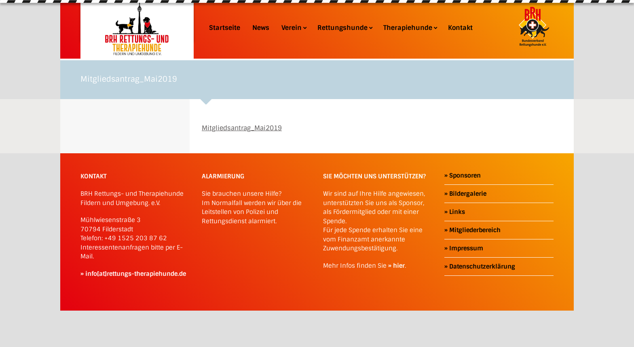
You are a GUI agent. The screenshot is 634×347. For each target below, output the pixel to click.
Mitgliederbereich (475, 230)
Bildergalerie (467, 194)
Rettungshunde (344, 28)
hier (399, 266)
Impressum (466, 248)
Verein (293, 28)
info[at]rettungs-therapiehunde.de (135, 274)
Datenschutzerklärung (482, 266)
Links (457, 212)
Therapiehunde (409, 28)
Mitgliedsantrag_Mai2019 (242, 128)
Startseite (224, 28)
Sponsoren (465, 175)
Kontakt (460, 28)
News (260, 28)
